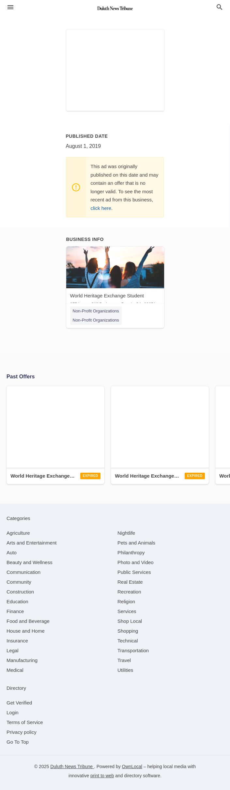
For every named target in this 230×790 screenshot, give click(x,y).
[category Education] (17, 601)
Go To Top (18, 742)
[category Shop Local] (129, 621)
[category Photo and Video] (135, 562)
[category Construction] (20, 591)
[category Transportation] (133, 650)
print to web (102, 775)
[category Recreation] (129, 591)
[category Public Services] (134, 572)
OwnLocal (132, 766)
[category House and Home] (26, 631)
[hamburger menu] (10, 7)
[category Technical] (127, 640)
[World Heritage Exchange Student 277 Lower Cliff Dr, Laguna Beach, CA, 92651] (115, 278)
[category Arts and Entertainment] (31, 542)
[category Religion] (126, 601)
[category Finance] (15, 611)
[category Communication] (23, 572)
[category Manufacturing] (22, 660)
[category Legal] (13, 650)
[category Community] (19, 582)
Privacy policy (22, 732)
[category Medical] (15, 670)
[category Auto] (12, 552)
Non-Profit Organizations (96, 310)
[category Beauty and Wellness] (30, 562)
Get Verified (19, 702)
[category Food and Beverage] (28, 621)
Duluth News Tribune (72, 766)
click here (101, 208)
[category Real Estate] (130, 582)
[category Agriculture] (18, 533)
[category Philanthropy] (131, 552)
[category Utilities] (125, 670)
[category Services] (126, 611)
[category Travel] (124, 660)
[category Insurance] (17, 640)
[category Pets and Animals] (136, 542)
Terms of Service (25, 722)
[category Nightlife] (126, 533)
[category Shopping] (127, 631)
